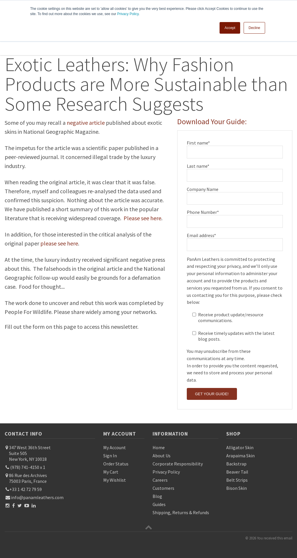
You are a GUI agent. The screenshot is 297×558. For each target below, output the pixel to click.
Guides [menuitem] (159, 504)
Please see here (142, 218)
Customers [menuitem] (163, 488)
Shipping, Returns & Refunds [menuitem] (181, 512)
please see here (59, 243)
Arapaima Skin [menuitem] (240, 455)
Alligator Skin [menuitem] (239, 447)
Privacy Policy (128, 14)
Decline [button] (254, 28)
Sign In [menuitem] (110, 455)
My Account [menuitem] (114, 447)
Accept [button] (229, 28)
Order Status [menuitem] (115, 464)
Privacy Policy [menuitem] (166, 472)
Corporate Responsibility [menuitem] (178, 464)
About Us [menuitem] (162, 455)
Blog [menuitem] (157, 496)
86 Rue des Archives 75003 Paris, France (27, 478)
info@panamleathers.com (35, 497)
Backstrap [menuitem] (236, 464)
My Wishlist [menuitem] (114, 480)
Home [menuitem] (159, 447)
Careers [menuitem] (160, 480)
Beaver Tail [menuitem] (237, 472)
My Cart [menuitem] (110, 472)
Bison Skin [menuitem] (236, 488)
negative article (86, 122)
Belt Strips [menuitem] (237, 480)
